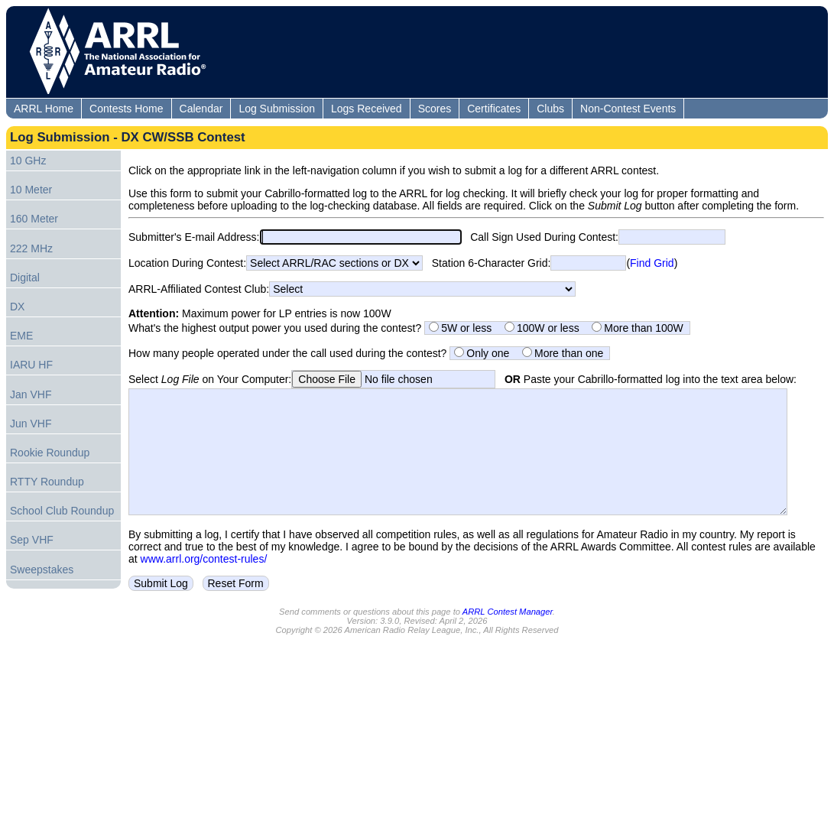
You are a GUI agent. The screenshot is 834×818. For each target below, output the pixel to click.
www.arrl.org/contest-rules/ (204, 582)
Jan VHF (30, 394)
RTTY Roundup (47, 482)
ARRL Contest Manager (507, 634)
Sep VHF (32, 540)
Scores (435, 108)
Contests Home (126, 108)
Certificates (494, 108)
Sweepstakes (41, 569)
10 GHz (28, 160)
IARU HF (31, 365)
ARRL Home (43, 108)
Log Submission (277, 108)
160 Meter (34, 219)
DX (17, 306)
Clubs (550, 108)
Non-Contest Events (628, 108)
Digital (25, 277)
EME (21, 335)
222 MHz (31, 248)
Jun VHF (30, 423)
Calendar (201, 108)
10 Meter (31, 189)
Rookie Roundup (49, 452)
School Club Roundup (62, 511)
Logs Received (366, 108)
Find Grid (652, 263)
